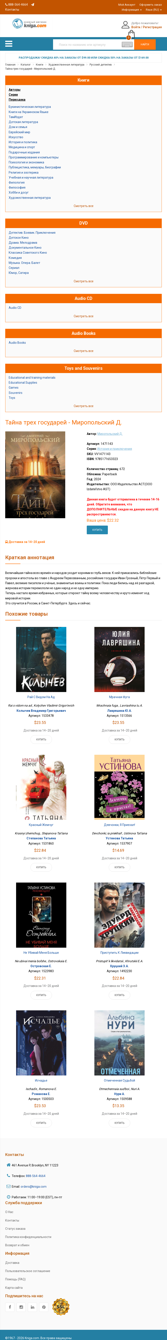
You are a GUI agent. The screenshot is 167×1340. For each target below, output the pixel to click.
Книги (39, 59)
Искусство (16, 132)
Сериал (14, 263)
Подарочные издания (24, 147)
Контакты (12, 1215)
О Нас (9, 1207)
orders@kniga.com (34, 1182)
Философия (17, 183)
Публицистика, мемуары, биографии (35, 162)
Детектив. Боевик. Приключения (32, 228)
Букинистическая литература (30, 102)
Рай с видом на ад (41, 692)
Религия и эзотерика (23, 167)
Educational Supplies (23, 378)
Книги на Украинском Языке (28, 107)
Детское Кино (19, 233)
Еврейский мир (19, 127)
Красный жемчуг (41, 820)
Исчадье (41, 1075)
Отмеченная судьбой (119, 1075)
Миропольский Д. (110, 429)
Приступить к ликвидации (119, 948)
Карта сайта (14, 1283)
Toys (12, 393)
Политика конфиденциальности (28, 1232)
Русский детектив (101, 59)
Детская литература (23, 117)
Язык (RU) (154, 9)
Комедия (15, 253)
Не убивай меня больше (41, 948)
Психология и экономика (26, 157)
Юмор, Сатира (19, 268)
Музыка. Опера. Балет (24, 258)
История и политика (23, 137)
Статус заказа (15, 1224)
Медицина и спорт (22, 142)
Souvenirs (15, 388)
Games (13, 383)
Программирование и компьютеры (33, 152)
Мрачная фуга (119, 692)
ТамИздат (16, 112)
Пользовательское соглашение (27, 1266)
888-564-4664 (16, 4)
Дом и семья (18, 122)
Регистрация (130, 27)
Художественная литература (66, 59)
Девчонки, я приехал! (119, 820)
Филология (17, 177)
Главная (10, 59)
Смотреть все (84, 201)
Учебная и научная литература (31, 172)
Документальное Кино (25, 243)
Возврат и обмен (17, 1240)
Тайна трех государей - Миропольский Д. (30, 64)
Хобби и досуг (19, 188)
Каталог (26, 59)
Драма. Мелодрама (23, 238)
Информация (132, 9)
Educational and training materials (32, 373)
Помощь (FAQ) (15, 1274)
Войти (113, 27)
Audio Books (17, 338)
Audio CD (15, 303)
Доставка (12, 1258)
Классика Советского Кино (28, 248)
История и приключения (114, 444)
